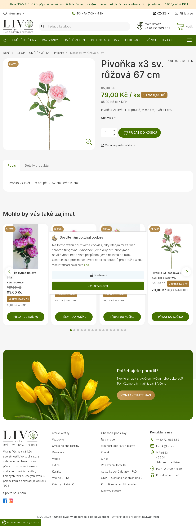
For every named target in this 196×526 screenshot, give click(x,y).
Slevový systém (111, 490)
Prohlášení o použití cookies (119, 484)
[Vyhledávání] (84, 26)
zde (86, 264)
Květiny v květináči (63, 484)
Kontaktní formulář (164, 475)
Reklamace (108, 439)
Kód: (170, 60)
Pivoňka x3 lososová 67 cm (170, 272)
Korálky (56, 471)
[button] (71, 330)
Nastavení (98, 275)
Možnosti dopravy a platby (118, 445)
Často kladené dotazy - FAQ (119, 471)
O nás (104, 458)
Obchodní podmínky (114, 433)
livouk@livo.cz (162, 446)
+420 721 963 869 (157, 28)
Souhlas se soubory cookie (20, 522)
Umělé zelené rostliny (65, 445)
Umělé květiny (60, 433)
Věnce (56, 458)
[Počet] (105, 132)
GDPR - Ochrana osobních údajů (121, 477)
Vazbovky (58, 439)
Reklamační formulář (113, 465)
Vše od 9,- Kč (60, 477)
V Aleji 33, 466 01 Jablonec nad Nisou (168, 457)
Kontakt (105, 452)
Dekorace (58, 452)
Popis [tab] (12, 165)
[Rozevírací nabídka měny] (162, 13)
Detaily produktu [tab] (37, 165)
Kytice (56, 465)
